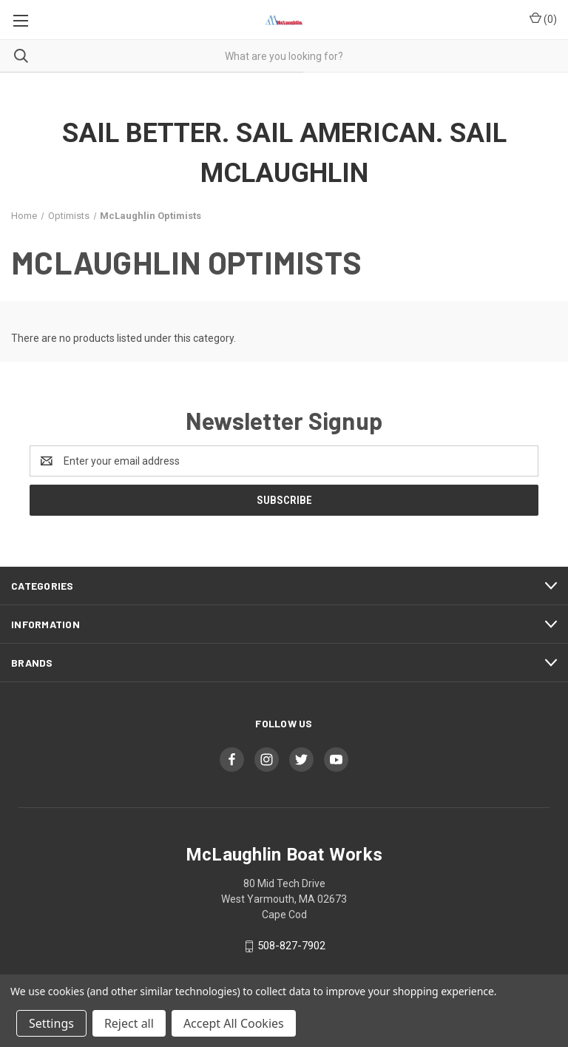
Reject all (129, 1023)
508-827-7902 (291, 945)
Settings (51, 1023)
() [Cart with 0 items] (543, 18)
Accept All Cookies (233, 1023)
